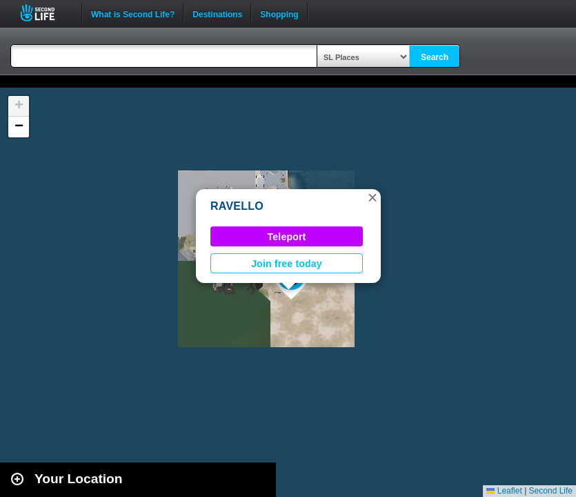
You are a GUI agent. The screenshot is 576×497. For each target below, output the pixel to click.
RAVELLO (237, 206)
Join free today (286, 263)
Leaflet (504, 491)
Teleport (287, 236)
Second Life (45, 12)
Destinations (217, 13)
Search (434, 57)
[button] (372, 197)
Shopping (279, 13)
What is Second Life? (133, 13)
